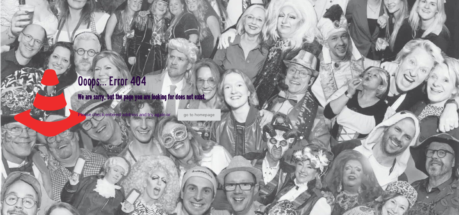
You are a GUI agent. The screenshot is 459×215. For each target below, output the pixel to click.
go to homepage (199, 115)
